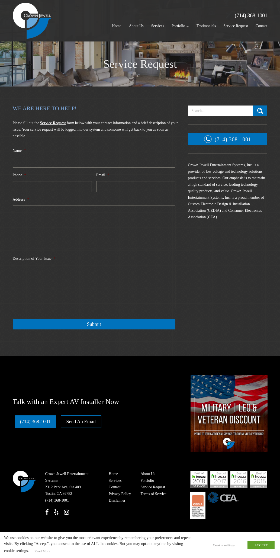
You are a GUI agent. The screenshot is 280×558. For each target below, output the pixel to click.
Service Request (235, 26)
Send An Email (81, 421)
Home (116, 26)
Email (102, 175)
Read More (42, 551)
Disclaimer (116, 500)
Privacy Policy (119, 494)
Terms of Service (153, 494)
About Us (136, 26)
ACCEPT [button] (261, 545)
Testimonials (206, 26)
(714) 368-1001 (250, 15)
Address (21, 199)
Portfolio (178, 26)
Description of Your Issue (34, 258)
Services (157, 26)
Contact (262, 26)
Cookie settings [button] (224, 545)
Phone (19, 175)
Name (19, 151)
